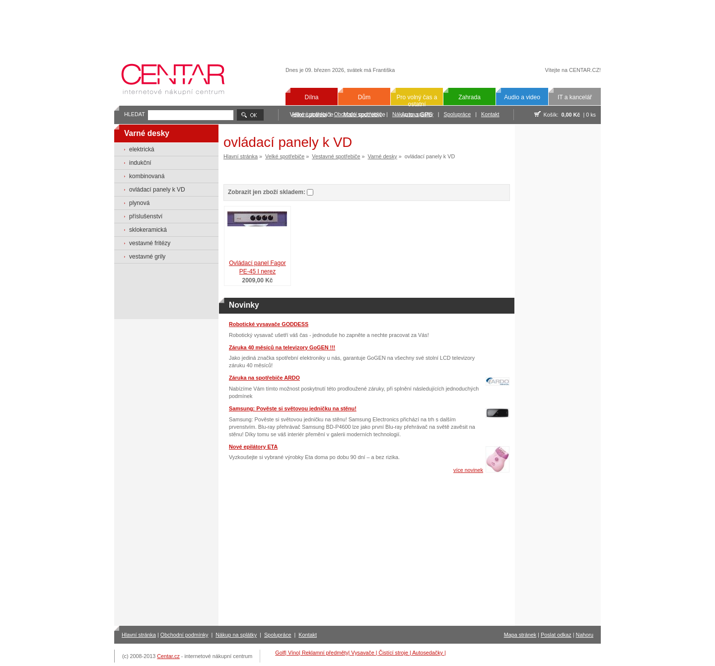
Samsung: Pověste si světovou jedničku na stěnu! (293, 408)
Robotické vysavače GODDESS (268, 324)
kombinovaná (146, 176)
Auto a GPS (416, 114)
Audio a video (522, 97)
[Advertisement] (357, 25)
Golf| (281, 653)
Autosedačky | (429, 653)
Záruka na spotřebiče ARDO (264, 378)
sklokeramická (148, 229)
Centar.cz (168, 656)
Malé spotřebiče (364, 114)
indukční (140, 162)
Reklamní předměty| (326, 653)
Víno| (295, 653)
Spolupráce (457, 114)
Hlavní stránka (240, 156)
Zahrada (469, 97)
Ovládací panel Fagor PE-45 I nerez (257, 267)
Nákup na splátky (236, 635)
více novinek (468, 470)
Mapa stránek (520, 635)
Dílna (311, 97)
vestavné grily (147, 256)
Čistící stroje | (396, 653)
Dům (364, 97)
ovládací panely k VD (157, 189)
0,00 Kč (571, 115)
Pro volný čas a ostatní (416, 101)
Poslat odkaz (556, 635)
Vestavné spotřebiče (336, 156)
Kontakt (490, 114)
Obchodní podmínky (184, 635)
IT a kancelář (575, 97)
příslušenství (145, 216)
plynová (139, 203)
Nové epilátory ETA (253, 447)
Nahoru (584, 635)
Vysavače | (364, 653)
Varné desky (382, 156)
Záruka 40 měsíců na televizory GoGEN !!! (282, 347)
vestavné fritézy (149, 243)
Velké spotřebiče (311, 114)
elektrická (141, 149)
